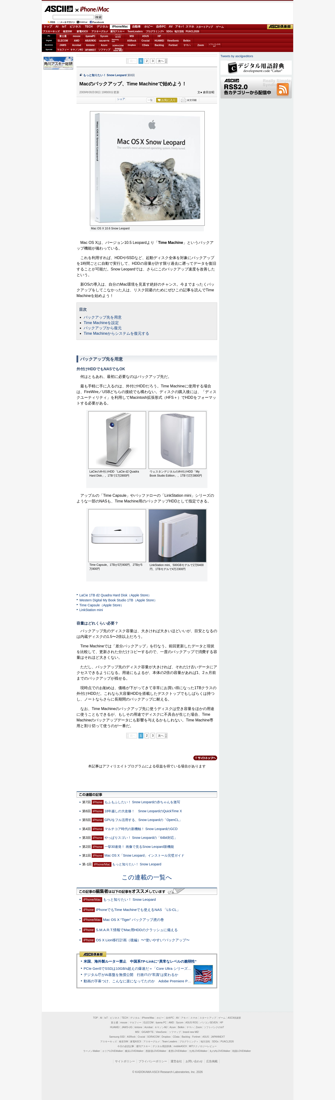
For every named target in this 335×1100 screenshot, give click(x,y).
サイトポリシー (125, 1061)
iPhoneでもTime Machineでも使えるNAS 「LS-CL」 (138, 910)
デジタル (102, 26)
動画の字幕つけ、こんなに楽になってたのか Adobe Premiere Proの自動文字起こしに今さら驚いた (164, 981)
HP (159, 36)
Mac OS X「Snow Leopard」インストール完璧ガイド (144, 855)
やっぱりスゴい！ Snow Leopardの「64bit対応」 (141, 838)
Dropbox (132, 45)
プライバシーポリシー (153, 1061)
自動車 (136, 26)
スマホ (190, 26)
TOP (95, 1017)
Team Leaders (169, 1041)
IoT (64, 26)
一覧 (150, 100)
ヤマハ (187, 45)
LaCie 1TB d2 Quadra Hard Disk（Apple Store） (115, 595)
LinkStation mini (91, 610)
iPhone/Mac (92, 9)
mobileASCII (180, 1046)
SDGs (169, 31)
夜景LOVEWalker (177, 1051)
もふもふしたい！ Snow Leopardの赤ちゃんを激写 (142, 802)
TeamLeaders (135, 31)
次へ (161, 61)
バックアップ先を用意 (103, 317)
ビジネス (75, 26)
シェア (121, 98)
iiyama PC (161, 1022)
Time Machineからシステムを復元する (116, 333)
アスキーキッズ (51, 31)
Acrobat (76, 45)
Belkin (186, 40)
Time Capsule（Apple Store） (101, 605)
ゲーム (220, 26)
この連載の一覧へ (147, 877)
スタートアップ (204, 26)
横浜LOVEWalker (134, 1051)
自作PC (161, 26)
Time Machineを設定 (101, 323)
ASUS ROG (90, 40)
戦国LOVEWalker (241, 1051)
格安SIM (67, 31)
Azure (104, 45)
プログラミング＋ (188, 1041)
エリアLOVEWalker (112, 1051)
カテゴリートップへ (202, 758)
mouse (76, 36)
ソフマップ (104, 49)
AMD (76, 40)
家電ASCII (82, 31)
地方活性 (179, 31)
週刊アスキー (117, 31)
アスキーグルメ (99, 31)
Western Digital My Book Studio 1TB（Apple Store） (118, 600)
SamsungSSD (115, 40)
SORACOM (153, 1036)
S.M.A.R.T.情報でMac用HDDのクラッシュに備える (137, 930)
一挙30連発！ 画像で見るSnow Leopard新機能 (139, 847)
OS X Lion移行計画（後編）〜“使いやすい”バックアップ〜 (143, 940)
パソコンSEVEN (118, 36)
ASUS (145, 36)
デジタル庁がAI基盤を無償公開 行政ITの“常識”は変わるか (131, 975)
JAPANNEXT (90, 49)
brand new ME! (191, 1032)
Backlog (159, 45)
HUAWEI (159, 40)
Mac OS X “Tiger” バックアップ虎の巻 (133, 920)
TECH (89, 26)
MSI (132, 36)
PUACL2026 (192, 31)
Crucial (146, 40)
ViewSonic (173, 40)
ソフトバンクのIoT (214, 45)
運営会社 (176, 1061)
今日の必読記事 (125, 1046)
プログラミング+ (155, 31)
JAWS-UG (127, 1027)
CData (145, 45)
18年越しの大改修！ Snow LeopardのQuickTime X (143, 811)
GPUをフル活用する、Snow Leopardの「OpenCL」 (143, 820)
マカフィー (63, 49)
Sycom (104, 36)
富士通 (63, 36)
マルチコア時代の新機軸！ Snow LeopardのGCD (141, 829)
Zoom (200, 45)
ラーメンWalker (91, 1051)
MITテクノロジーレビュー (203, 1046)
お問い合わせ (194, 1061)
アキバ (179, 26)
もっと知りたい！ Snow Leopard (105, 75)
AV (171, 26)
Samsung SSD (117, 1036)
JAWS (62, 45)
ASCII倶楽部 (280, 26)
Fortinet (173, 45)
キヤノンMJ (76, 49)
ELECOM (63, 40)
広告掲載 (212, 1061)
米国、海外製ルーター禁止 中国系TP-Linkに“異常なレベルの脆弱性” (140, 961)
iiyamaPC (90, 36)
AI (57, 26)
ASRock (131, 40)
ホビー (148, 26)
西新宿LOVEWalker (156, 1051)
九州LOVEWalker (198, 1051)
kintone (90, 45)
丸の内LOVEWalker (220, 1051)
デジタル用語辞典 (162, 1046)
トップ (47, 26)
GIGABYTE (104, 41)
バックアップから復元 (103, 328)
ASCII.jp (58, 9)
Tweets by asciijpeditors (236, 56)
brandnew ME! (118, 50)
